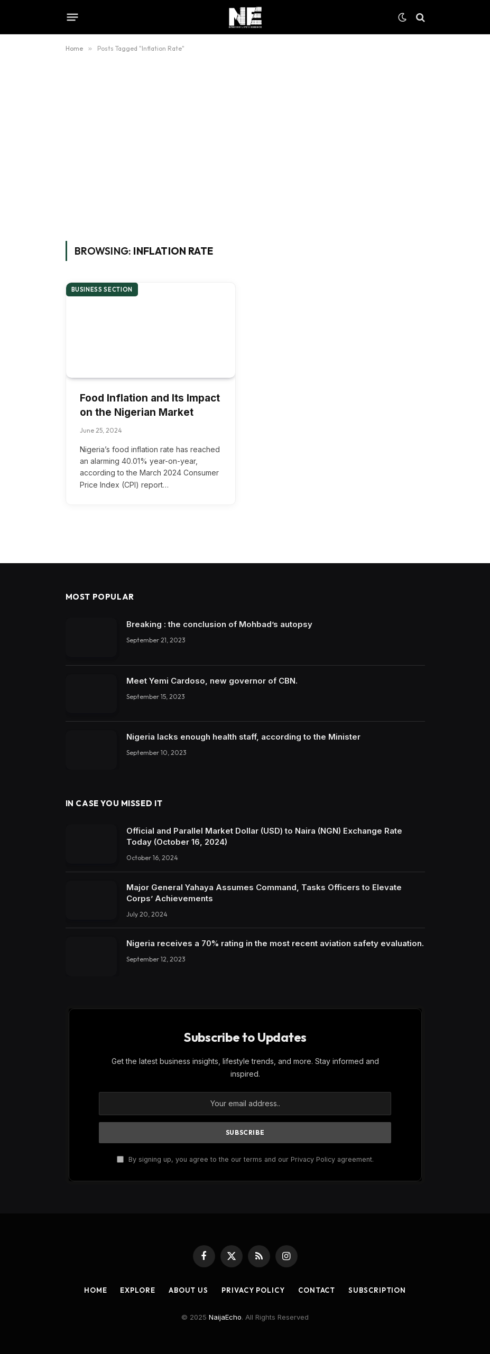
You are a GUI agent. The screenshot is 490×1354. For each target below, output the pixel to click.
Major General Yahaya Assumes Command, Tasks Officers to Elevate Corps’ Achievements (264, 892)
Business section (102, 289)
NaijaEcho (225, 1317)
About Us (188, 1290)
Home (95, 1290)
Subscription (377, 1290)
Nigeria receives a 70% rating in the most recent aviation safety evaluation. (275, 943)
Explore (137, 1290)
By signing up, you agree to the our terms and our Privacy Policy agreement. (245, 1159)
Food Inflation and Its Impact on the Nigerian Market (150, 405)
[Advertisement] (245, 145)
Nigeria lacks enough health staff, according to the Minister (243, 737)
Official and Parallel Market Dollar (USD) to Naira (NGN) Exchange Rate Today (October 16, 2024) (264, 836)
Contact (316, 1290)
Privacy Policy (253, 1290)
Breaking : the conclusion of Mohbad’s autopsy (219, 624)
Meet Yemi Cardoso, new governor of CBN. (212, 681)
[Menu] (72, 17)
